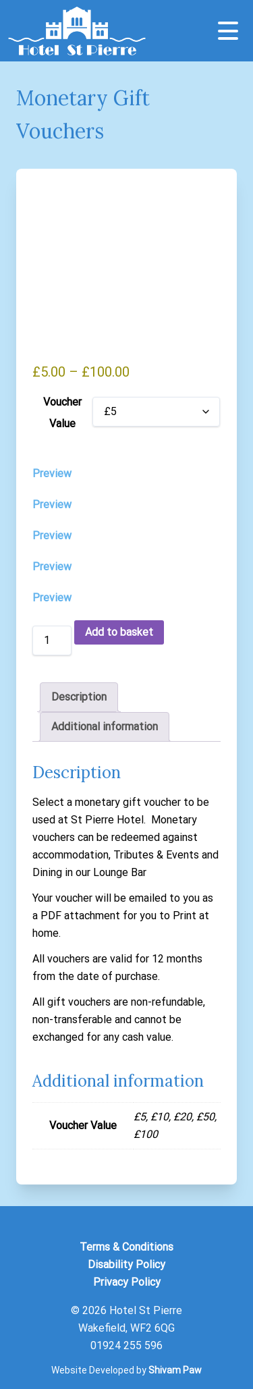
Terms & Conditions (126, 1247)
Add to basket (119, 632)
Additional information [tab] (104, 726)
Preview (52, 473)
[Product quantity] (52, 640)
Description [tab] (79, 696)
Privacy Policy (127, 1282)
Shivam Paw (175, 1370)
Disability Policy (126, 1264)
